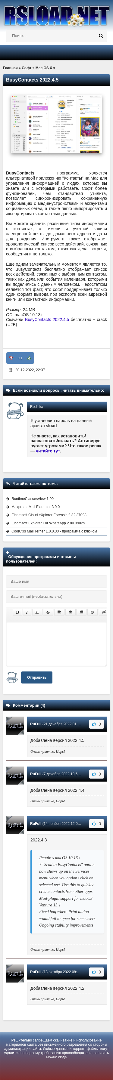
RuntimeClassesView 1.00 (32, 499)
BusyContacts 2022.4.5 (48, 319)
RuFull (35, 724)
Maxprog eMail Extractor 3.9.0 (35, 507)
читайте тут (48, 451)
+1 (20, 358)
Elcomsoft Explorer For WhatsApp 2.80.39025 (48, 523)
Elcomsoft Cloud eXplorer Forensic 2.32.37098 (48, 515)
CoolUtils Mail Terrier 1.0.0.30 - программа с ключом (54, 531)
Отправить (36, 677)
